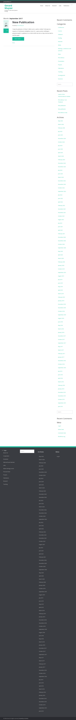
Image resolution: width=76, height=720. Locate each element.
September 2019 (62, 272)
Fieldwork (60, 34)
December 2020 (62, 237)
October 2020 (61, 244)
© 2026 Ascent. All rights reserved (10, 718)
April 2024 (60, 152)
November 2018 (62, 307)
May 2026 (60, 121)
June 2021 (60, 226)
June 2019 (60, 283)
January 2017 (61, 357)
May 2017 (60, 346)
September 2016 (62, 367)
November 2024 (62, 138)
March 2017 (61, 350)
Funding (60, 38)
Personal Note (5, 471)
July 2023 (60, 170)
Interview (60, 41)
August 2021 (61, 219)
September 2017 (62, 343)
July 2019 (60, 279)
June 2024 (60, 149)
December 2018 (62, 304)
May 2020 (60, 251)
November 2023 (62, 166)
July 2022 (60, 195)
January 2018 (61, 332)
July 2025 (60, 131)
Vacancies (60, 79)
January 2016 (61, 389)
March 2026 (61, 124)
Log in (59, 426)
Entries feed (61, 429)
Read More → (18, 39)
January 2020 (61, 265)
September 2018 (62, 314)
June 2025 (60, 135)
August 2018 (61, 318)
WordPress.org (61, 436)
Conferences (61, 27)
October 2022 (61, 188)
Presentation (61, 61)
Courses (60, 31)
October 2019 (61, 269)
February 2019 (61, 297)
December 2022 (62, 181)
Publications (66, 5)
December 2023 (62, 163)
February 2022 (61, 205)
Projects (60, 64)
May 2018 (60, 325)
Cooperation (5, 456)
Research (54, 5)
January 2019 (61, 300)
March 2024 (61, 156)
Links (60, 5)
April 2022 (60, 202)
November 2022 (62, 184)
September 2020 (62, 247)
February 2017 (61, 353)
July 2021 (60, 223)
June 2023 (60, 173)
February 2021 (61, 233)
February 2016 (61, 385)
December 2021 (62, 209)
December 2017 (62, 336)
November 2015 (62, 396)
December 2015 (62, 392)
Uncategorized (61, 75)
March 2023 (61, 177)
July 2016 (60, 371)
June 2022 (60, 198)
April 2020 (60, 255)
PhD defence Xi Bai (62, 112)
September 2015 (62, 403)
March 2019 (61, 293)
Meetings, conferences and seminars (64, 49)
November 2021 (62, 212)
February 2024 (61, 159)
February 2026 (61, 128)
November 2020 (62, 240)
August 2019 (61, 276)
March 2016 (61, 381)
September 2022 (62, 191)
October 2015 (61, 399)
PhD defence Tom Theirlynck (62, 101)
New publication (62, 105)
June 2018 (60, 322)
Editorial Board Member (7, 462)
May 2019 (60, 286)
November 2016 (62, 360)
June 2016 (60, 374)
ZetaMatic (26, 718)
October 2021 (61, 216)
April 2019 (60, 290)
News (13, 42)
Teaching (60, 71)
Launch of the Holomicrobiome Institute (64, 95)
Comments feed (62, 433)
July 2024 (60, 145)
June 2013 (60, 406)
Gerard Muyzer (9, 7)
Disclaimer (4, 459)
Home (41, 5)
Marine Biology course (7, 468)
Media (59, 45)
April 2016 (60, 378)
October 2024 (61, 142)
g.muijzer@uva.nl (7, 1)
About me (47, 5)
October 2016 (61, 364)
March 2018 (61, 329)
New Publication (23, 22)
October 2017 (61, 339)
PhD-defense (61, 57)
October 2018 (61, 311)
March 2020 (61, 258)
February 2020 (61, 262)
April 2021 (60, 230)
